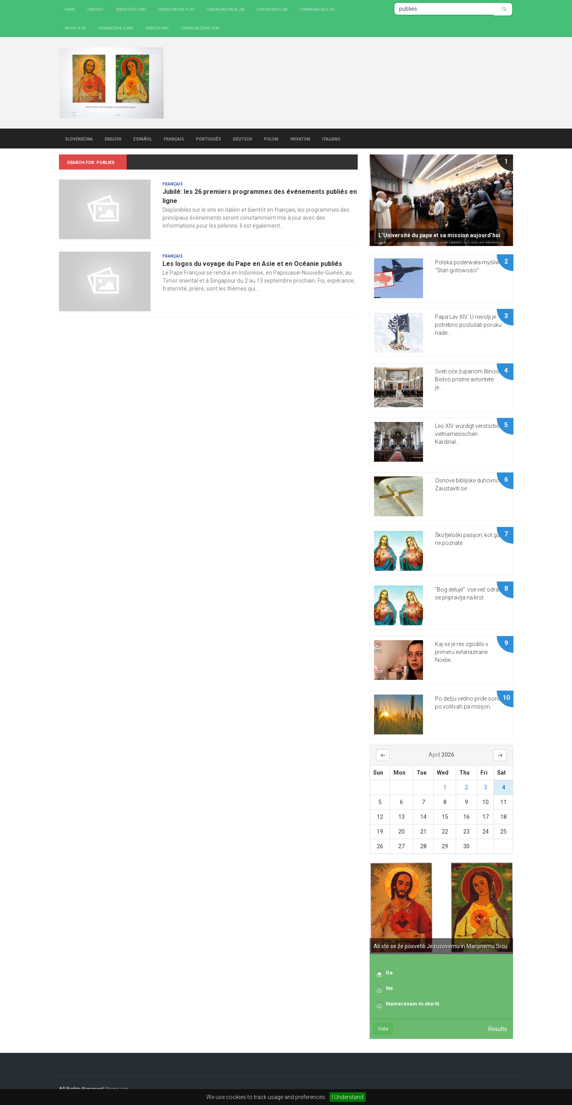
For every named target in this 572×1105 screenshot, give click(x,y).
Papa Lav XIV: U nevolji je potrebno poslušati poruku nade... (468, 325)
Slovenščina (79, 138)
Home (70, 9)
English (113, 138)
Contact (96, 9)
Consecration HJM (176, 9)
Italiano (331, 138)
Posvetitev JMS (131, 9)
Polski (271, 138)
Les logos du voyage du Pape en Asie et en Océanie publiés (252, 263)
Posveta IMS (156, 28)
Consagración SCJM (225, 9)
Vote (383, 1029)
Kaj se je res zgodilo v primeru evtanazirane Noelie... (461, 652)
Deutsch (242, 138)
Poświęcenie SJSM (115, 28)
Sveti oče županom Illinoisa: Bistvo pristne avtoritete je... (469, 379)
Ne (389, 988)
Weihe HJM (75, 28)
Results (497, 1029)
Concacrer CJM (272, 9)
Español (142, 138)
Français (174, 138)
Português (208, 138)
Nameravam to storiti (412, 1004)
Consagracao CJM (317, 9)
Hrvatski (300, 138)
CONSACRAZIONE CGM (200, 28)
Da (389, 973)
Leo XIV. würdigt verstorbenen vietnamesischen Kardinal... (471, 434)
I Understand (347, 1097)
